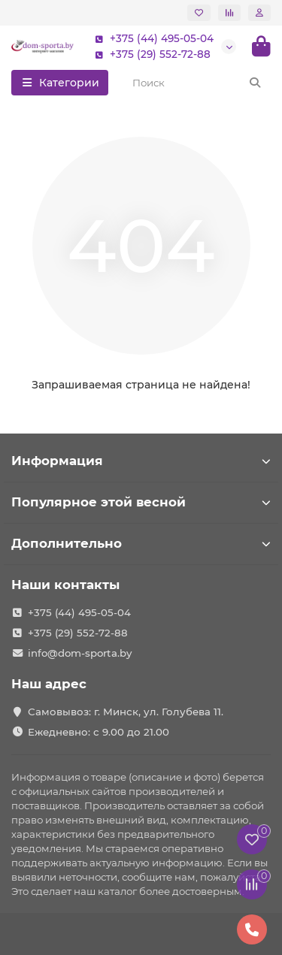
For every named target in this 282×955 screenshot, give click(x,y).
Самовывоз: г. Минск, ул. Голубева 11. (125, 712)
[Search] (197, 82)
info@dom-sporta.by (80, 653)
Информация (141, 460)
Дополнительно (141, 543)
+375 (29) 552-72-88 (150, 54)
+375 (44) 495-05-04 (151, 39)
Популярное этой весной (141, 501)
